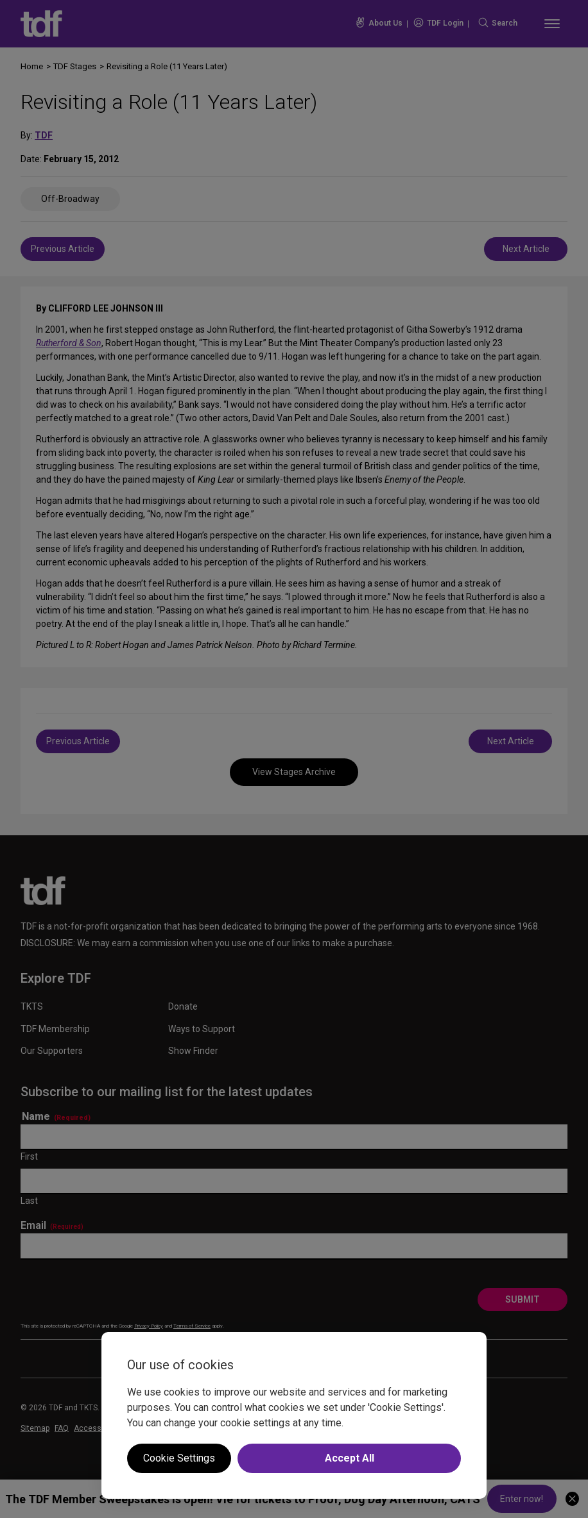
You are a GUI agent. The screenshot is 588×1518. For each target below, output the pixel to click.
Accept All (349, 1458)
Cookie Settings (179, 1458)
